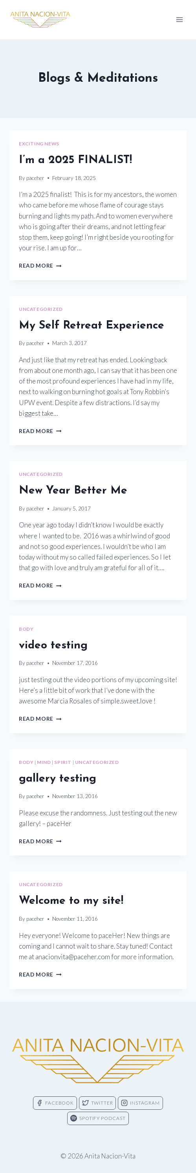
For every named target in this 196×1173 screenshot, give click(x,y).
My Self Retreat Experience (91, 325)
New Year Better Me (73, 490)
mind (44, 762)
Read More (40, 266)
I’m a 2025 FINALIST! (75, 160)
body (26, 629)
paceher (35, 178)
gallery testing (57, 778)
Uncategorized (41, 309)
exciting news (39, 144)
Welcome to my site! (71, 901)
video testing (53, 645)
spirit (62, 762)
